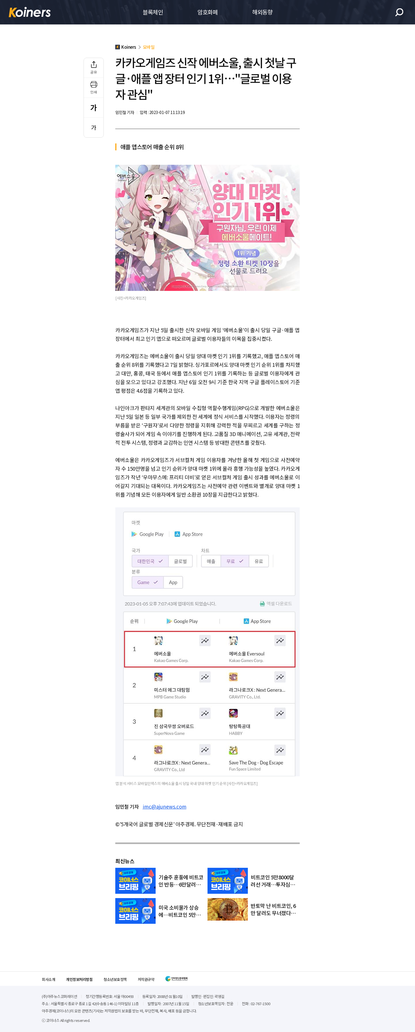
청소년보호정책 (115, 979)
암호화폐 (207, 12)
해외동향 (262, 12)
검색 (399, 12)
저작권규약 (146, 979)
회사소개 (48, 979)
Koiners (30, 12)
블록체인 (153, 12)
